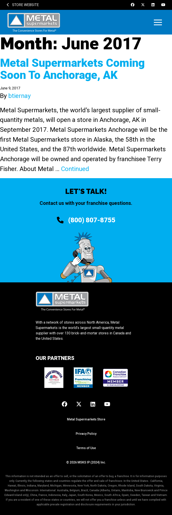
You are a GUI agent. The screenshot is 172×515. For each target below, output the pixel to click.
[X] (143, 5)
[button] (157, 22)
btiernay (19, 96)
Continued (75, 169)
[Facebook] (132, 5)
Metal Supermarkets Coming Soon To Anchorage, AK (72, 69)
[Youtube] (163, 5)
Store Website (23, 5)
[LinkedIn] (153, 5)
